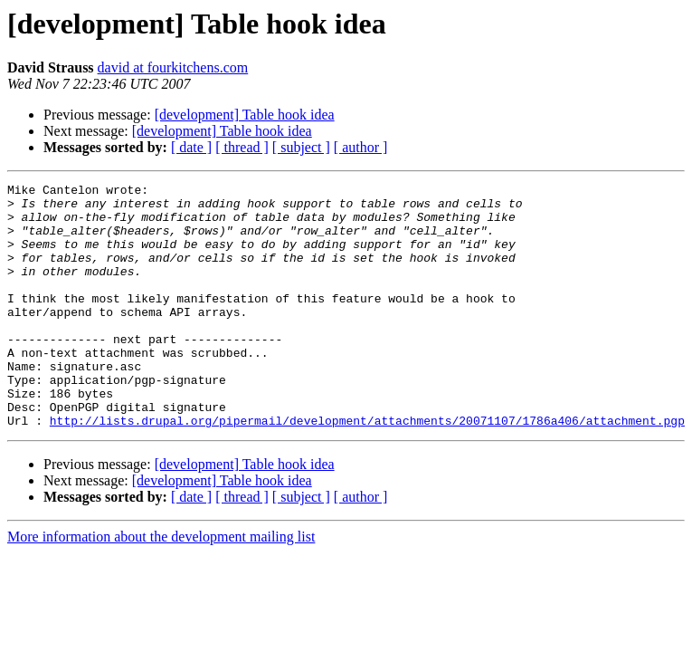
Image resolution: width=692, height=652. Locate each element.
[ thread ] (242, 147)
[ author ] (361, 147)
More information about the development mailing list (161, 585)
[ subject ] (301, 147)
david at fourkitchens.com (173, 67)
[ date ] (191, 147)
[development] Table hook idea (245, 114)
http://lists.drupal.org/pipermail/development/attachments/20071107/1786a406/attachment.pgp (367, 469)
